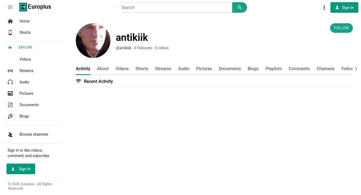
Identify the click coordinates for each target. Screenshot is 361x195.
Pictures (19, 93)
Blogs (17, 116)
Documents (22, 105)
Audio (17, 82)
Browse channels (27, 134)
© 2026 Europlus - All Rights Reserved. (30, 186)
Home (18, 21)
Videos (18, 59)
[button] (354, 68)
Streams (20, 70)
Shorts (18, 32)
